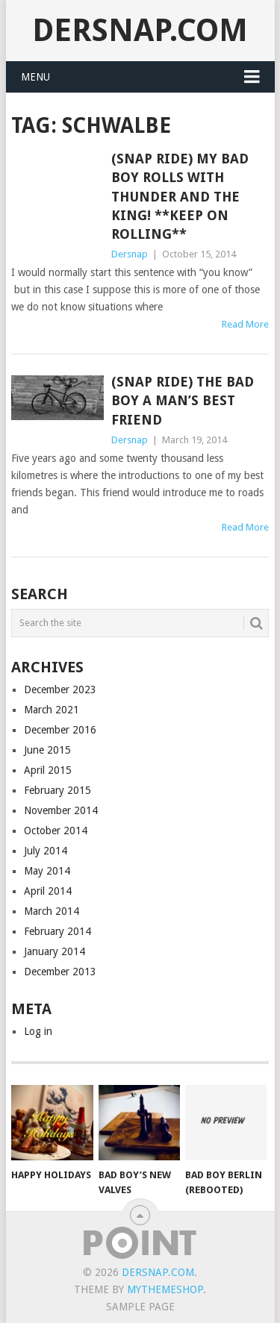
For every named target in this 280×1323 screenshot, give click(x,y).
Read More (245, 324)
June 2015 (47, 750)
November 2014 (61, 810)
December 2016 (60, 730)
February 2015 (57, 790)
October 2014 (55, 830)
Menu (35, 77)
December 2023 (60, 689)
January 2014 (54, 951)
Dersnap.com (140, 30)
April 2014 (48, 891)
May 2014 (47, 871)
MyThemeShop (165, 1289)
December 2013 (60, 972)
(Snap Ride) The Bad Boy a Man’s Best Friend (182, 400)
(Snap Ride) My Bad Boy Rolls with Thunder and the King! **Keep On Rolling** (180, 196)
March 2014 (51, 911)
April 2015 (48, 770)
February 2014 (57, 931)
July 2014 (45, 851)
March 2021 (51, 710)
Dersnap (129, 254)
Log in (38, 1031)
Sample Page (140, 1307)
